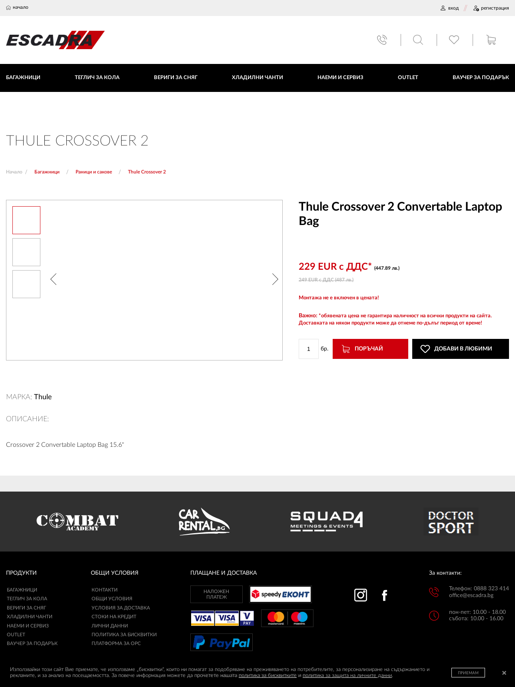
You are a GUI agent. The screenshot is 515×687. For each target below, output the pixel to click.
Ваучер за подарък (32, 643)
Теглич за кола (27, 599)
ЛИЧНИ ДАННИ (110, 625)
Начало (14, 171)
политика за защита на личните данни (347, 675)
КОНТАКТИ (105, 590)
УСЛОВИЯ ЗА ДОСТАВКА (121, 607)
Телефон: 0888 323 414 (479, 589)
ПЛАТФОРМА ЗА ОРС (116, 643)
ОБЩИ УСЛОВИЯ (112, 599)
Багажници (22, 590)
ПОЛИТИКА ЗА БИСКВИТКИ (124, 635)
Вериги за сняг (26, 607)
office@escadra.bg (471, 595)
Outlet (16, 635)
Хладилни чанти (29, 617)
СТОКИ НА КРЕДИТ (114, 617)
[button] (53, 280)
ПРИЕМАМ (468, 673)
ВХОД (449, 8)
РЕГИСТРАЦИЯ (491, 8)
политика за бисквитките (268, 675)
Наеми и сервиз (28, 625)
